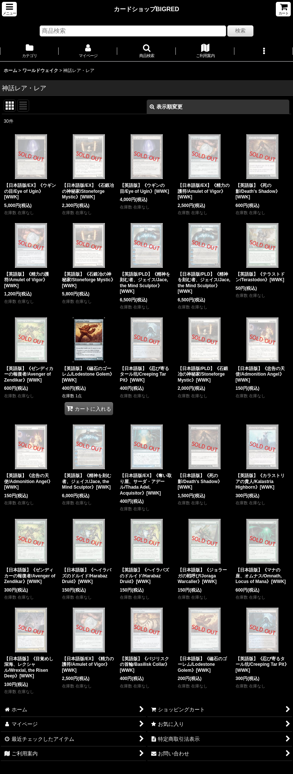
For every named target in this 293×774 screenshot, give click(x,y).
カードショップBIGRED (146, 9)
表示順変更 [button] (166, 107)
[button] (9, 9)
